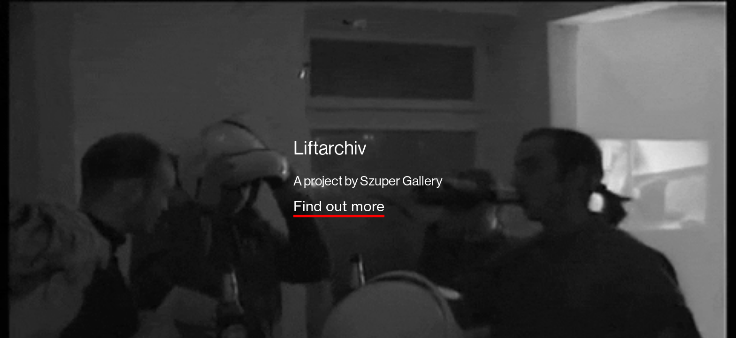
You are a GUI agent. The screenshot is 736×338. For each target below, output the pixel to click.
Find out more (338, 206)
